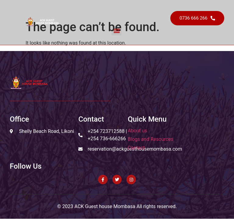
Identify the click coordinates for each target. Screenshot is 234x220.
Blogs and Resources (150, 139)
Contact (136, 148)
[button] (117, 30)
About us (137, 131)
